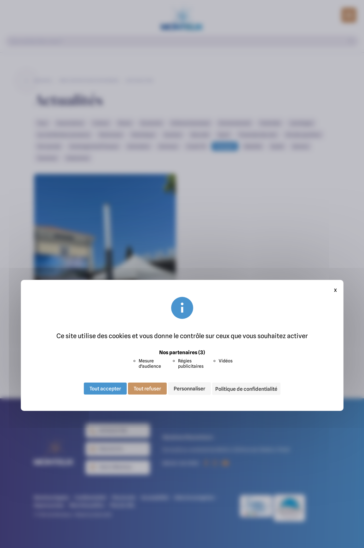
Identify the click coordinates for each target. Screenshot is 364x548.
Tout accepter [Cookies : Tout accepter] (105, 388)
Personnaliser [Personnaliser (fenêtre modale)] (189, 388)
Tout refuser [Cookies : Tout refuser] (147, 388)
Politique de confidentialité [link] (246, 389)
